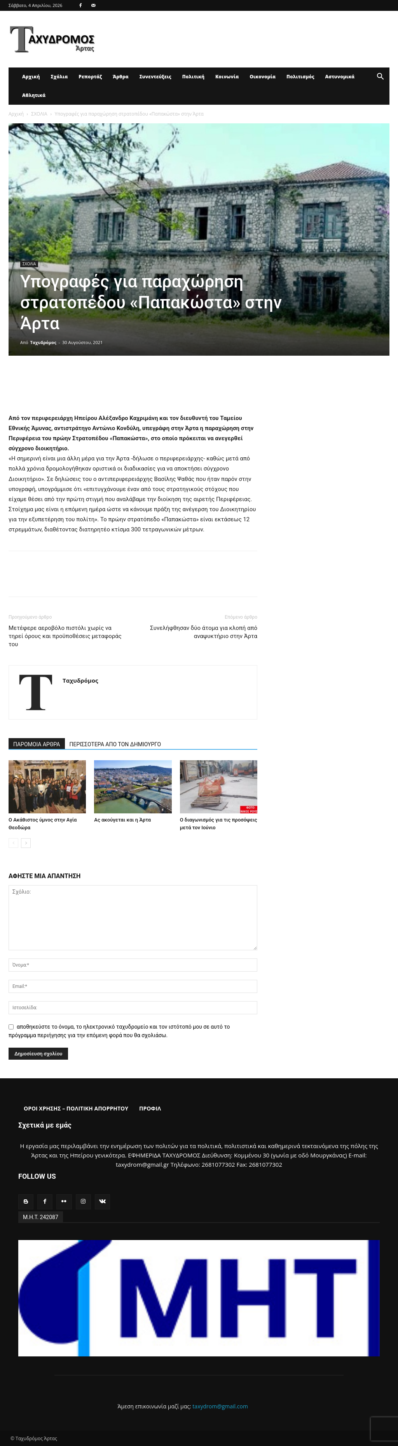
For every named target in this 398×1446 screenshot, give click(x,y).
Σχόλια (59, 76)
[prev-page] (13, 843)
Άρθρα (121, 76)
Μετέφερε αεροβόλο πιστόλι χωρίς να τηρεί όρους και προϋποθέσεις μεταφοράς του (65, 636)
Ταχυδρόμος (43, 342)
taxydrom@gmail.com (220, 1406)
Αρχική (31, 76)
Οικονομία (263, 76)
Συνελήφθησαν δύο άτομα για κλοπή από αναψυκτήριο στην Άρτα (203, 632)
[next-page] (26, 843)
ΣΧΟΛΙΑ (39, 114)
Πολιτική (193, 76)
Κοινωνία (227, 76)
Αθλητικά (33, 95)
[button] (380, 77)
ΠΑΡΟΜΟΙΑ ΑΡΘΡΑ (36, 744)
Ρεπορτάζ (90, 76)
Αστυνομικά (340, 76)
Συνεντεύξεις (155, 76)
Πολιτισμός (300, 76)
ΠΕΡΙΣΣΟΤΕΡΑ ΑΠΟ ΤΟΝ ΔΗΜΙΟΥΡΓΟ (115, 744)
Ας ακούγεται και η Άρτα (122, 820)
